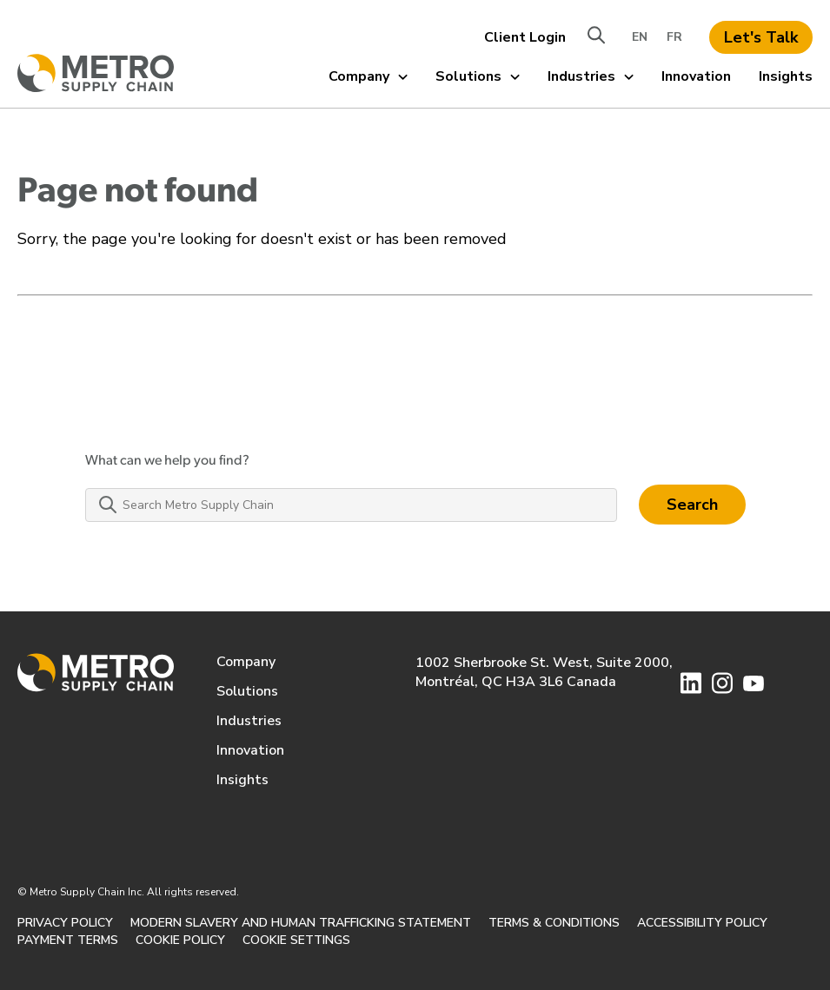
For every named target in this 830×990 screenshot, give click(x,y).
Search (692, 504)
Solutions (477, 76)
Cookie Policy (180, 940)
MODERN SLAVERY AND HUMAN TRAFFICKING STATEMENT (300, 922)
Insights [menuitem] (242, 780)
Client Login (525, 37)
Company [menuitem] (246, 662)
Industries (591, 76)
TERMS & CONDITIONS (554, 922)
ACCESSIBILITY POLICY (702, 922)
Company (368, 76)
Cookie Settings (296, 940)
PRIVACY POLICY (65, 922)
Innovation (696, 76)
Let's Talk (761, 37)
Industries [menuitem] (249, 721)
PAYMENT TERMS (67, 940)
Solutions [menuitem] (247, 691)
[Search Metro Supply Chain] (351, 505)
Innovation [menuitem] (250, 750)
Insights (786, 76)
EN (639, 37)
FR (674, 37)
